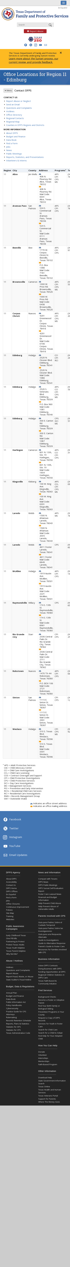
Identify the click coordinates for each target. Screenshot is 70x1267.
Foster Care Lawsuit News (49, 894)
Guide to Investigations (48, 940)
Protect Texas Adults (15, 944)
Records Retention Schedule (18, 1020)
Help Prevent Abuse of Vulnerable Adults (48, 907)
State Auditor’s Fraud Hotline (18, 979)
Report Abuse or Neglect (18, 101)
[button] (25, 45)
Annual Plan (11, 993)
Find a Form (12, 143)
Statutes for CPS (13, 1030)
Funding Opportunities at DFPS (51, 972)
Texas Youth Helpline (15, 947)
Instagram (12, 837)
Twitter (11, 828)
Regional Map (13, 121)
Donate (41, 1052)
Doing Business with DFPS (50, 968)
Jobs (8, 146)
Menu (8, 90)
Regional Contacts (15, 118)
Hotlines (10, 111)
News (9, 150)
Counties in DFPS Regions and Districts (25, 125)
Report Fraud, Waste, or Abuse (19, 976)
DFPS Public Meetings (47, 885)
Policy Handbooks (14, 1005)
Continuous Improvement (17, 907)
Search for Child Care (47, 1029)
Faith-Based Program (47, 1064)
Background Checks (47, 997)
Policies (9, 910)
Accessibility (11, 882)
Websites (10, 919)
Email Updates (15, 855)
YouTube (11, 846)
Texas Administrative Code (18, 1033)
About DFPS (12, 133)
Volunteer (42, 1055)
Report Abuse (33, 31)
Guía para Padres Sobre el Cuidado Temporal (50, 923)
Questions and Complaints (19, 107)
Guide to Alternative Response (51, 943)
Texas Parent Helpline (16, 951)
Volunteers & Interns (16, 160)
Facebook (12, 819)
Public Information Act (16, 1002)
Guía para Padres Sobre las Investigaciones (50, 929)
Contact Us (11, 885)
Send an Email (13, 104)
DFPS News (43, 882)
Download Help (45, 1077)
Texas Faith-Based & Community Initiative (47, 982)
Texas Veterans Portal (48, 1095)
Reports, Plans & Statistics (17, 1023)
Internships (43, 1058)
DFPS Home (11, 888)
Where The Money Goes (49, 1102)
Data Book (11, 139)
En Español (62, 8)
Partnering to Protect (15, 941)
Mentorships (43, 1061)
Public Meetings (14, 153)
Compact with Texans (47, 878)
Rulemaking (11, 1017)
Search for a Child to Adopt (50, 1033)
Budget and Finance (15, 136)
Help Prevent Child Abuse (49, 903)
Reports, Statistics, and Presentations (25, 157)
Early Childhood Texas (16, 935)
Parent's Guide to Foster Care (51, 946)
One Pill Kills (11, 938)
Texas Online (44, 1086)
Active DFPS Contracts (48, 965)
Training (9, 916)
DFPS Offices (12, 891)
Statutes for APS (13, 1027)
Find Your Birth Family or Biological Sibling (49, 1007)
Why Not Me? (12, 954)
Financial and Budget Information (47, 898)
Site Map (10, 913)
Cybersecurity (12, 1008)
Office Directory (14, 114)
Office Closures (13, 903)
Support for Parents (47, 1099)
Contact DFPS (22, 90)
